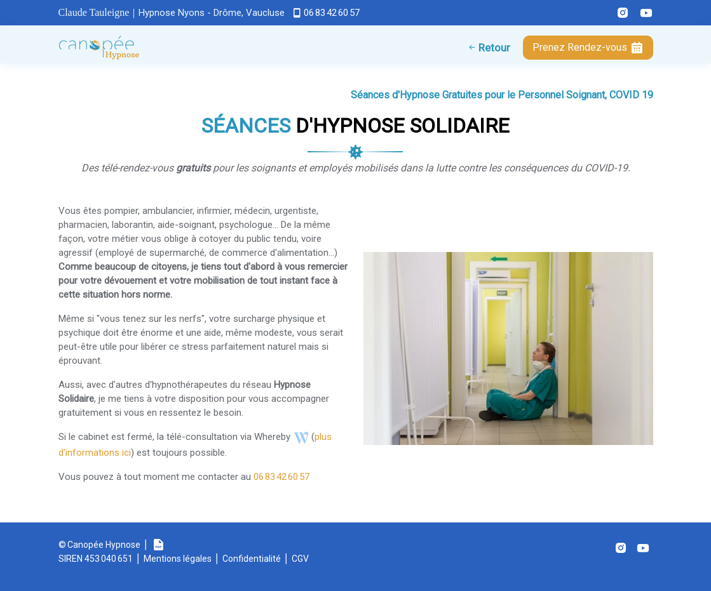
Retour (493, 47)
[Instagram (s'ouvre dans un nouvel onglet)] (621, 548)
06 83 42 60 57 (332, 13)
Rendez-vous (588, 48)
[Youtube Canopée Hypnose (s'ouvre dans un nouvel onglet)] (641, 13)
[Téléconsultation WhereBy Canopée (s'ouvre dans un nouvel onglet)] (301, 436)
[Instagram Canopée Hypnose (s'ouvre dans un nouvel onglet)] (618, 13)
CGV (300, 559)
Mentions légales (178, 559)
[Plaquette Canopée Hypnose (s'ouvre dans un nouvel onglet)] (158, 545)
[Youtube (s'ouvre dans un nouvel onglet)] (643, 548)
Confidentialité (251, 559)
